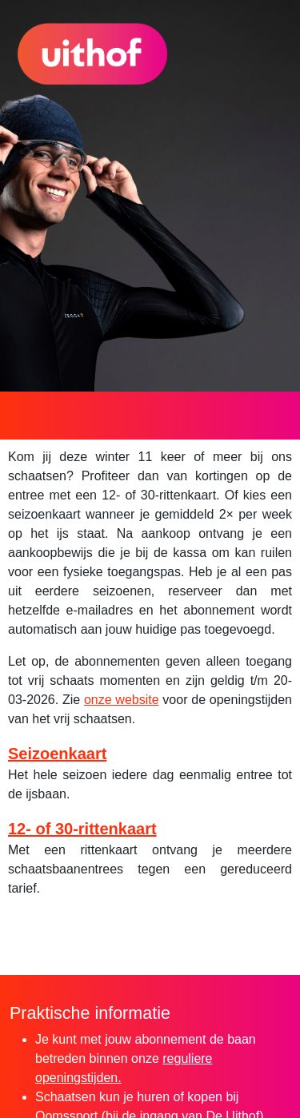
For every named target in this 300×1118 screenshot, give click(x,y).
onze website (121, 699)
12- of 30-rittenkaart (82, 829)
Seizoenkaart (57, 753)
